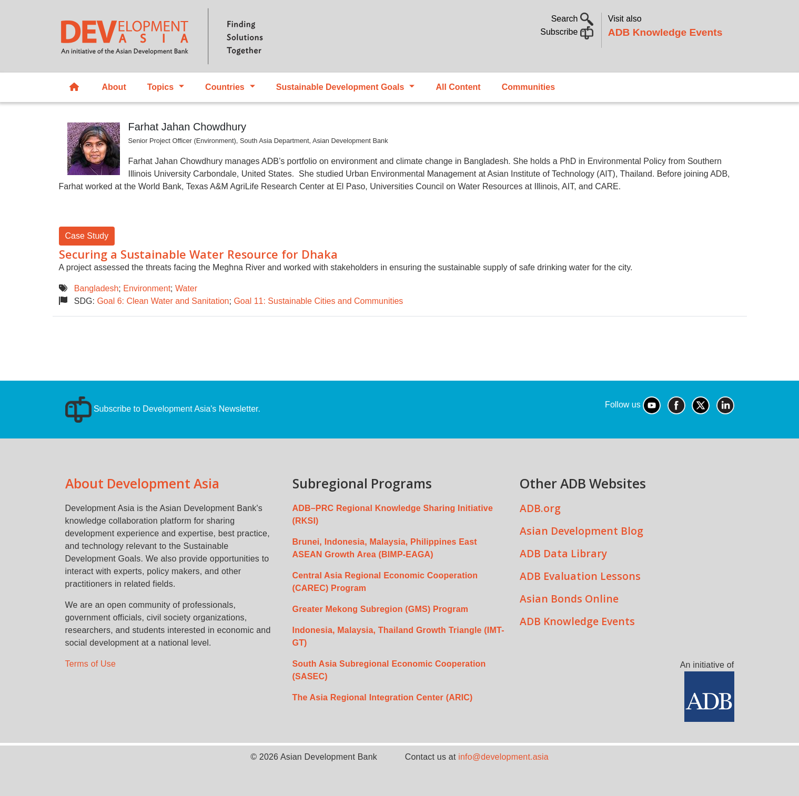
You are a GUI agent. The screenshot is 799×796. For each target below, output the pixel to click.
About (114, 87)
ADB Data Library (563, 553)
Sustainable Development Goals (340, 87)
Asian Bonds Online (569, 598)
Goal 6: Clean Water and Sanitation (163, 301)
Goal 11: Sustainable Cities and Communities (318, 301)
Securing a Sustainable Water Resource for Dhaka (198, 254)
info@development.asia (503, 756)
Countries (225, 87)
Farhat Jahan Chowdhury (187, 126)
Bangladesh (96, 288)
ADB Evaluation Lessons (580, 576)
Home (74, 87)
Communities (528, 87)
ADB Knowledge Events (665, 32)
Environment (146, 288)
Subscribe (566, 31)
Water (186, 288)
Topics (160, 87)
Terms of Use (90, 663)
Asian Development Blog (581, 531)
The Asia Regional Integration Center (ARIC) (382, 697)
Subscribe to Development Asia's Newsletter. (162, 408)
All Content (458, 87)
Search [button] (572, 18)
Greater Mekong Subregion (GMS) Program (380, 609)
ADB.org (540, 508)
